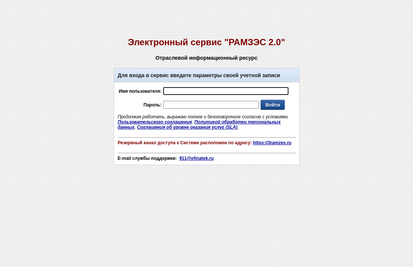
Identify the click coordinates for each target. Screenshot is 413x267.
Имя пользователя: (140, 91)
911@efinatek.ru (196, 158)
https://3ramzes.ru (272, 142)
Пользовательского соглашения (155, 122)
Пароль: (152, 105)
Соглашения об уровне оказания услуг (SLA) (187, 127)
